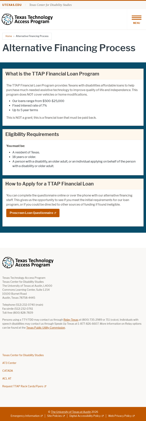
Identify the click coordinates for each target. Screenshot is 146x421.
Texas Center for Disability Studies (50, 4)
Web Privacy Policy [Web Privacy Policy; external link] (120, 416)
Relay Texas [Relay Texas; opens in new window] (70, 319)
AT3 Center (9, 363)
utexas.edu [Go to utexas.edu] (12, 5)
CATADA (7, 370)
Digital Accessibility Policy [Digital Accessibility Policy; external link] (85, 416)
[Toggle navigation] (136, 19)
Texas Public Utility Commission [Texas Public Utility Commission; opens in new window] (45, 327)
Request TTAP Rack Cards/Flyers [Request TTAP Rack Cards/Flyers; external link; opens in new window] (22, 386)
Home (9, 36)
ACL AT (6, 378)
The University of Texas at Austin (71, 412)
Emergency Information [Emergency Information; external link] (25, 416)
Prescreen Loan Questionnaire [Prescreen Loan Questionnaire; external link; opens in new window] (31, 213)
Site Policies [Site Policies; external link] (54, 416)
